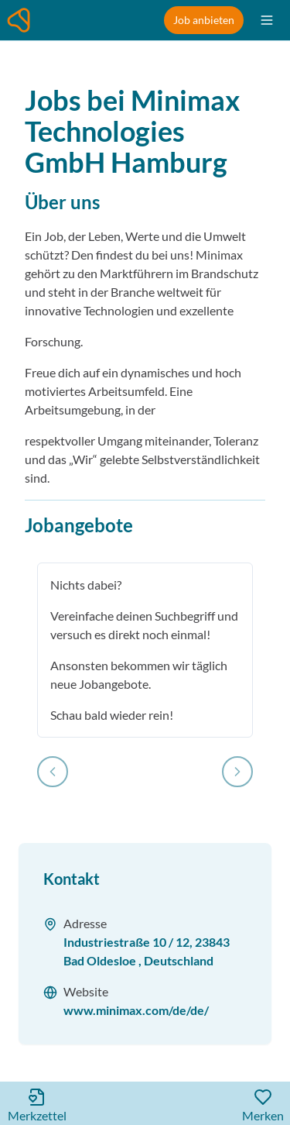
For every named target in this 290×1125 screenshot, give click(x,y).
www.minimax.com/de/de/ (136, 1010)
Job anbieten (203, 19)
